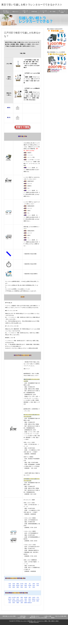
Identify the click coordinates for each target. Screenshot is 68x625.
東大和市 (13, 600)
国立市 (14, 599)
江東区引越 (34, 11)
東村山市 (21, 600)
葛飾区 (18, 587)
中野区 (10, 587)
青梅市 (22, 597)
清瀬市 (29, 597)
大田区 (26, 583)
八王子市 (37, 599)
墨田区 (22, 587)
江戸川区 (21, 583)
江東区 (33, 583)
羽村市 (10, 600)
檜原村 (37, 600)
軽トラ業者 (52, 11)
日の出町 (33, 600)
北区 (29, 583)
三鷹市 (22, 602)
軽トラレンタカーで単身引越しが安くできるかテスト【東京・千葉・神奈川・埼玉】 (38, 621)
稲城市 (18, 597)
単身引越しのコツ (35, 616)
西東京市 (33, 599)
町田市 (14, 602)
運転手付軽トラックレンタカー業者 (38, 617)
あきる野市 (14, 597)
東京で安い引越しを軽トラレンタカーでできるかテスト (31, 4)
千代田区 (29, 585)
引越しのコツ (15, 11)
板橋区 (18, 583)
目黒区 (33, 587)
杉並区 (22, 585)
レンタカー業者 (43, 11)
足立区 (10, 583)
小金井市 (33, 597)
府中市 (10, 602)
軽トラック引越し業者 (61, 616)
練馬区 (14, 587)
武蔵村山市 (30, 602)
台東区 (26, 587)
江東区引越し (23, 616)
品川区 (37, 583)
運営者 (52, 617)
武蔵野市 (25, 602)
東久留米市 (18, 600)
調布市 (29, 599)
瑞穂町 (18, 602)
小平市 (37, 597)
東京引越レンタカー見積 (6, 11)
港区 (29, 587)
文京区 (37, 585)
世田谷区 (17, 585)
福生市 (29, 600)
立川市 (22, 599)
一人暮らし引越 (25, 11)
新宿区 (14, 585)
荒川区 (14, 583)
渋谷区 (10, 585)
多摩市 (26, 599)
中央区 (33, 585)
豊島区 (26, 585)
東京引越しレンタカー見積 (9, 616)
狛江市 (18, 599)
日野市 (26, 600)
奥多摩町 (25, 597)
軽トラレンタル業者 (62, 11)
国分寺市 (9, 599)
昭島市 (10, 597)
